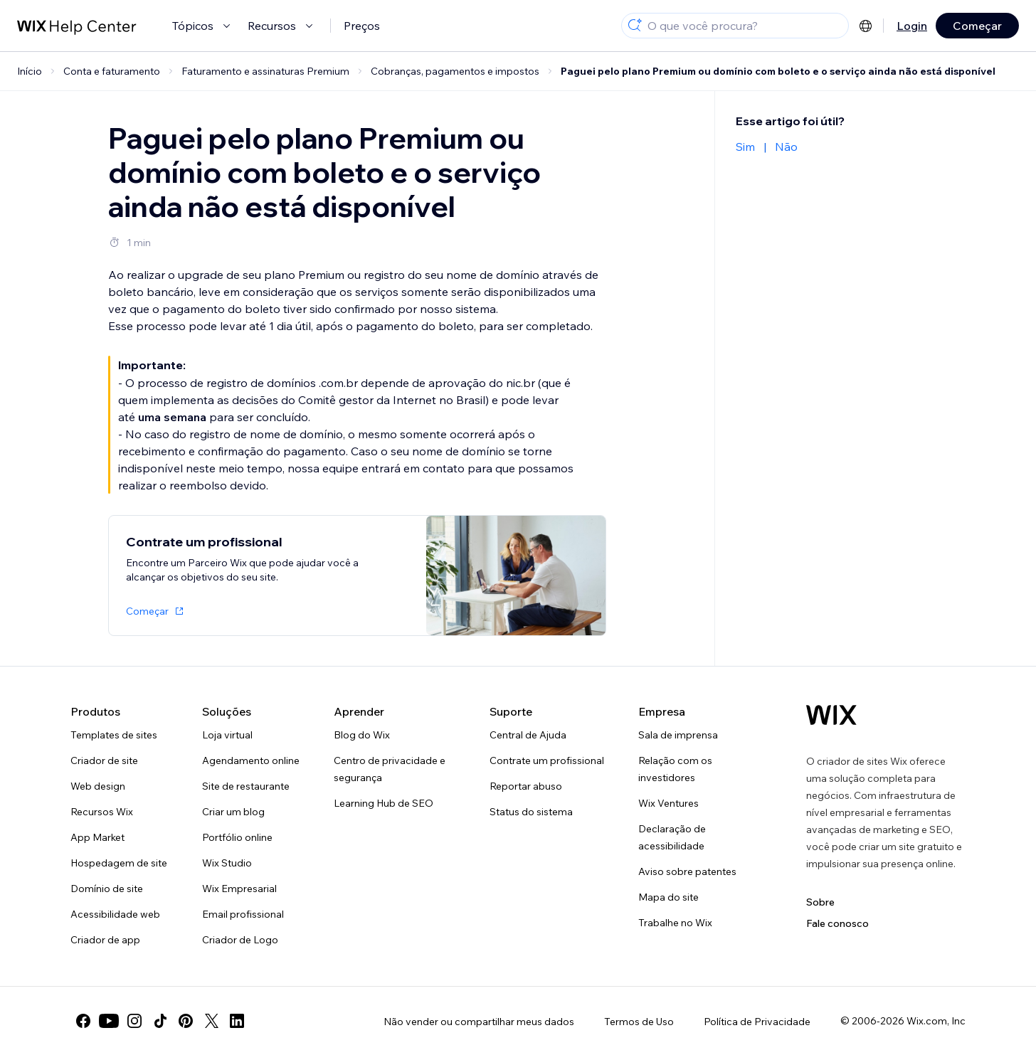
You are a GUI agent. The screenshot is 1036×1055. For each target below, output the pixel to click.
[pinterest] (186, 1021)
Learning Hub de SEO (383, 803)
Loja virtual (227, 734)
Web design (97, 786)
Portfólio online (237, 837)
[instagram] (134, 1021)
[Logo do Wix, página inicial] (831, 715)
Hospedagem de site (118, 863)
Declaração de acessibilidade (672, 837)
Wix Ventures (668, 803)
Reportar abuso (526, 786)
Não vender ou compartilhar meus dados (479, 1021)
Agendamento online (251, 760)
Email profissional (243, 914)
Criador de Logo (240, 939)
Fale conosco (837, 923)
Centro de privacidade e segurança (389, 769)
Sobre (820, 902)
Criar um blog (233, 811)
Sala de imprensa (678, 734)
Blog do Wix (362, 734)
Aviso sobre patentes (687, 871)
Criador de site (104, 760)
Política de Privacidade (757, 1021)
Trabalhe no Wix (675, 922)
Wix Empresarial (239, 888)
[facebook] (83, 1021)
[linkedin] (237, 1021)
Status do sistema (531, 811)
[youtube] (109, 1021)
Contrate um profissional (547, 760)
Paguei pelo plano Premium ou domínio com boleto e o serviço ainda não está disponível (778, 71)
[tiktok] (160, 1021)
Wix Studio (227, 863)
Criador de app (105, 939)
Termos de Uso (639, 1021)
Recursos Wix (101, 811)
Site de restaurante (246, 786)
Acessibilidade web (115, 914)
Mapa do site (668, 897)
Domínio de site (106, 888)
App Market (97, 837)
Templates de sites (113, 734)
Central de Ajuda (528, 734)
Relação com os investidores (675, 769)
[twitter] (211, 1021)
